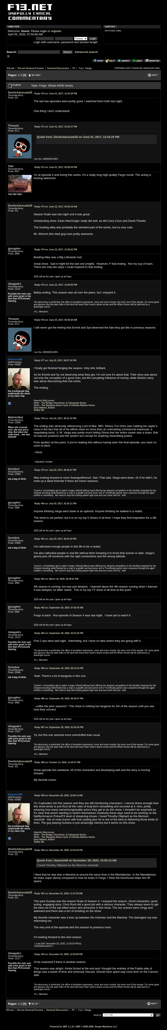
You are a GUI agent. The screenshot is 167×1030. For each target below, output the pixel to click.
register (56, 31)
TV (73, 68)
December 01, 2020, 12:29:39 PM (58, 954)
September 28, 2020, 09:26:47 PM (58, 698)
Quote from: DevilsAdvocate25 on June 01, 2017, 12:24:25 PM (78, 137)
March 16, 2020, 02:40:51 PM (56, 579)
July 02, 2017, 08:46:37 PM (55, 470)
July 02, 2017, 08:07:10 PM (55, 360)
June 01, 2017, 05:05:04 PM (55, 167)
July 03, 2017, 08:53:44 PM (55, 539)
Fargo (88, 68)
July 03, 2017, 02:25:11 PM (55, 503)
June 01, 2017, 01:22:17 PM (55, 126)
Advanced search (86, 52)
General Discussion (58, 68)
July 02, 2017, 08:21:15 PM (55, 418)
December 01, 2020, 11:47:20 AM (58, 893)
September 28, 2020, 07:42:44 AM (58, 607)
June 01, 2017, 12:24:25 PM (55, 93)
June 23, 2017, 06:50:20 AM (55, 320)
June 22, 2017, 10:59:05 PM (55, 285)
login (43, 31)
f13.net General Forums (30, 68)
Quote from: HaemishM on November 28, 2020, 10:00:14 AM (77, 860)
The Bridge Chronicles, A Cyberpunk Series (63, 403)
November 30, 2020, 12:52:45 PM (58, 850)
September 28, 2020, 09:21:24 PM (58, 668)
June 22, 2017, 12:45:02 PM (55, 249)
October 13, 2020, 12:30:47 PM (57, 762)
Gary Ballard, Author (44, 408)
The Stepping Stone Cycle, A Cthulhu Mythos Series (68, 405)
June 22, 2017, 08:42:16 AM (55, 206)
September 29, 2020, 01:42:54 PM (58, 727)
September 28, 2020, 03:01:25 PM (58, 633)
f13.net (10, 68)
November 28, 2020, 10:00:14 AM (58, 795)
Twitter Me (39, 410)
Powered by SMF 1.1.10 (62, 1026)
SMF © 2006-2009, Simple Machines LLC (96, 1026)
